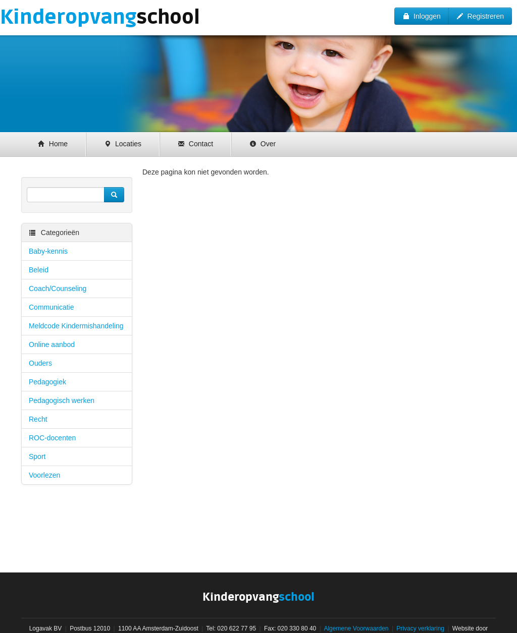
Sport (37, 456)
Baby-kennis (48, 251)
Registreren (480, 16)
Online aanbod (52, 344)
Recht (38, 419)
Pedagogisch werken (61, 400)
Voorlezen (44, 475)
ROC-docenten (52, 438)
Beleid (38, 270)
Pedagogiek (47, 382)
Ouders (40, 363)
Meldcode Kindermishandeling (76, 326)
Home (53, 144)
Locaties (122, 144)
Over (262, 144)
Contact (195, 144)
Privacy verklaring (420, 628)
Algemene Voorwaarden (356, 628)
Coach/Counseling (57, 288)
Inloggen (421, 16)
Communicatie (51, 307)
